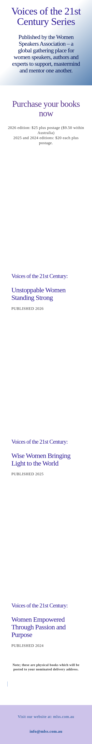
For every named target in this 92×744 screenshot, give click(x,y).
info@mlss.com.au (46, 731)
